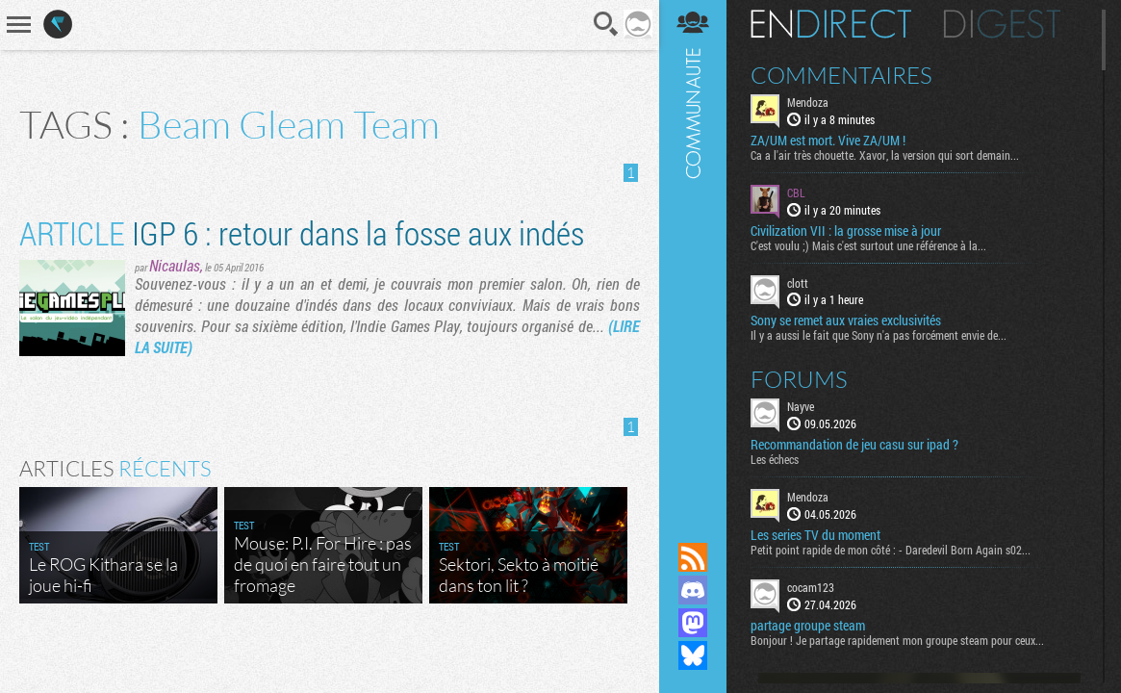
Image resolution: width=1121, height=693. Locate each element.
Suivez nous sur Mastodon (692, 622)
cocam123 (810, 587)
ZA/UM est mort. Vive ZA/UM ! (828, 140)
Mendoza (807, 102)
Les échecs (775, 459)
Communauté (692, 252)
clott (797, 283)
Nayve (800, 406)
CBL (796, 192)
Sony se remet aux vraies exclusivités (846, 320)
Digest (1002, 24)
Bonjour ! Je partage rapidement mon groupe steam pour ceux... (897, 640)
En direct (831, 24)
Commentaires (841, 75)
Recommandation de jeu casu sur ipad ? (854, 444)
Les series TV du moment (815, 535)
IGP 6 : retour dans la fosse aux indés (301, 232)
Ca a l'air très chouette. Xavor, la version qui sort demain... (885, 155)
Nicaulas (174, 265)
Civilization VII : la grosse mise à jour (846, 231)
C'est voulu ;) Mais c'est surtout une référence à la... (868, 245)
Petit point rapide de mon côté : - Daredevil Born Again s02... (891, 549)
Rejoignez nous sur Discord (692, 590)
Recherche (606, 24)
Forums (799, 379)
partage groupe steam (808, 625)
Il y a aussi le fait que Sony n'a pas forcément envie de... (878, 335)
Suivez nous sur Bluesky (692, 655)
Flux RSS (692, 557)
